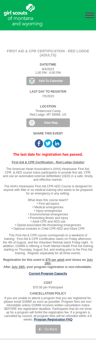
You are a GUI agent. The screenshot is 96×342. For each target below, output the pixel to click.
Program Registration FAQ (53, 319)
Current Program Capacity (48, 273)
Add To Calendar (51, 81)
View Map (51, 123)
